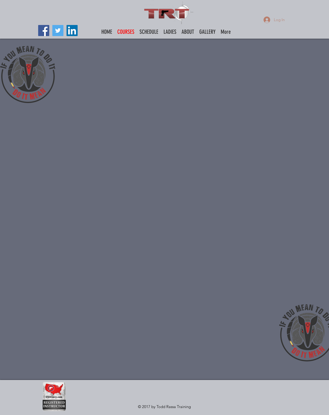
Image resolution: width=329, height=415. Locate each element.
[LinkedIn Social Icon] (72, 30)
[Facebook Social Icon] (43, 30)
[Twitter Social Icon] (57, 30)
